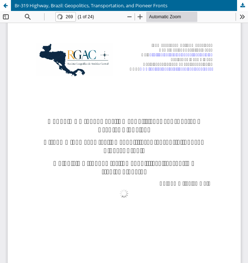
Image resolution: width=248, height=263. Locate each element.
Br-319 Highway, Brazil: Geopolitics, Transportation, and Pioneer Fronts (91, 5)
